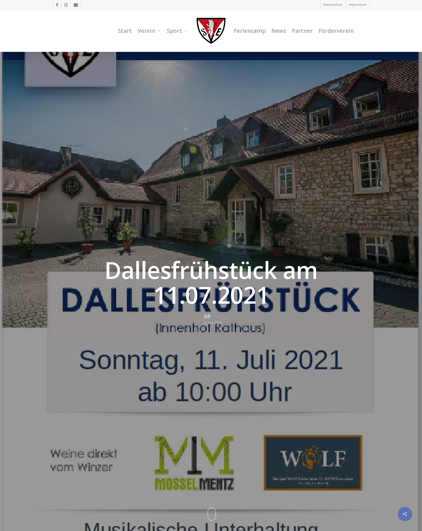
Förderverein (336, 31)
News (278, 31)
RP (207, 317)
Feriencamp (250, 31)
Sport (177, 31)
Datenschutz (333, 4)
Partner (302, 31)
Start (125, 31)
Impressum (357, 4)
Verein (149, 31)
